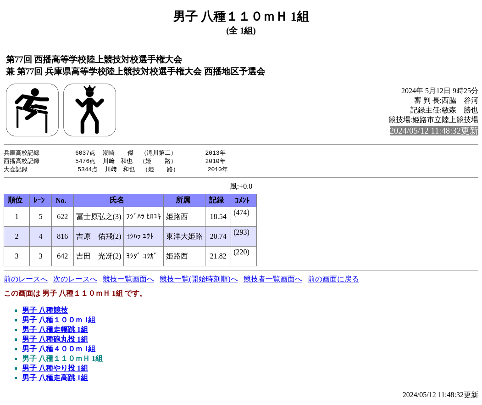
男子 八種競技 (45, 311)
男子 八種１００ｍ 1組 (58, 321)
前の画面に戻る (333, 280)
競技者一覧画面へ (273, 280)
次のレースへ (75, 280)
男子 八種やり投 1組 (55, 369)
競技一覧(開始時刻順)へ (199, 280)
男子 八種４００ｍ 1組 (58, 350)
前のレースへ (26, 280)
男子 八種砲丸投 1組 (55, 340)
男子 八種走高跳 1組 (55, 379)
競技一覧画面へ (128, 280)
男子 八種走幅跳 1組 (55, 331)
